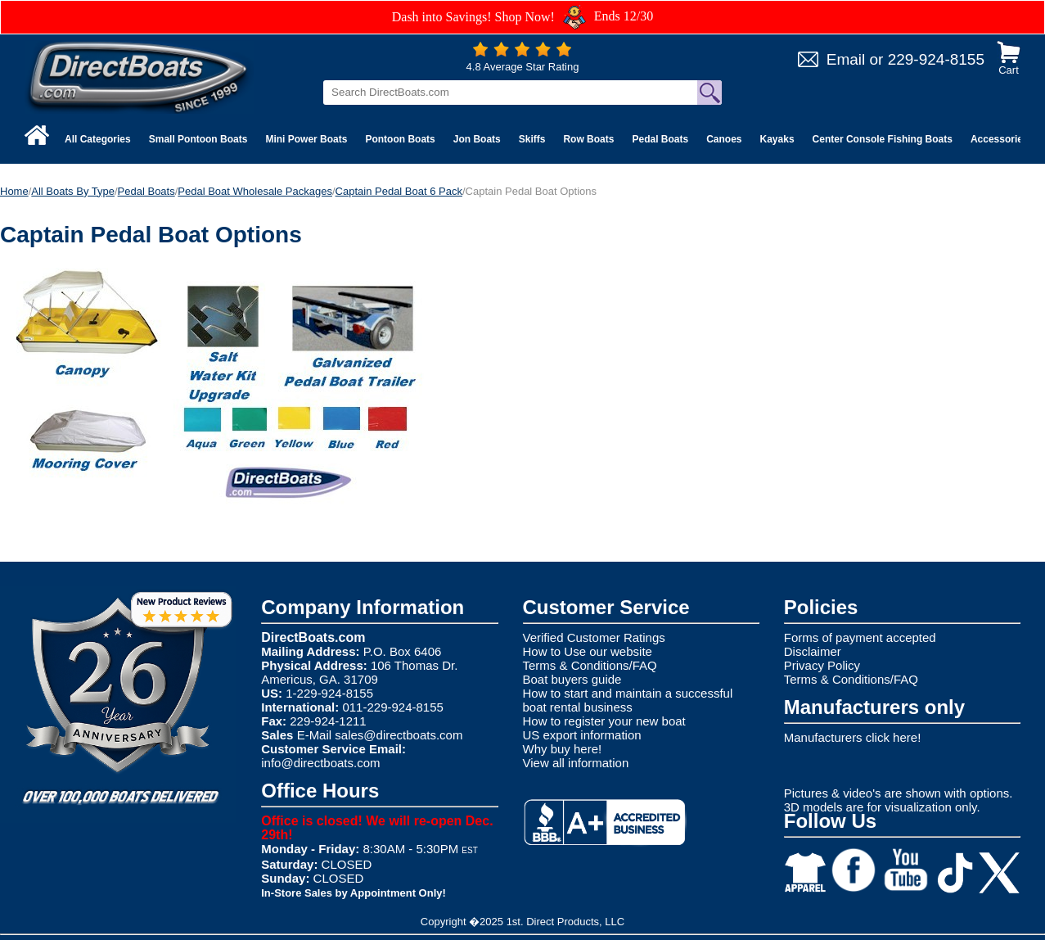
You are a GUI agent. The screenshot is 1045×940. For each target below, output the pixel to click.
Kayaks (777, 139)
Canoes (723, 139)
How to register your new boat (604, 721)
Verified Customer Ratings (594, 637)
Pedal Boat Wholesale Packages (255, 191)
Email (846, 59)
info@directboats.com (320, 763)
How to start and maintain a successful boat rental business (628, 700)
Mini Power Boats (306, 139)
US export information (582, 735)
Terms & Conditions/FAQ (590, 665)
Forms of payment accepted (860, 637)
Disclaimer (812, 651)
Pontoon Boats (400, 139)
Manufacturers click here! (852, 737)
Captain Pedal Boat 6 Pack (399, 191)
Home (14, 191)
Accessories (1000, 139)
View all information (576, 763)
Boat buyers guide (572, 679)
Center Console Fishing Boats (883, 139)
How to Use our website (587, 651)
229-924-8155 (936, 59)
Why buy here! (562, 749)
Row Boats (588, 139)
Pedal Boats (660, 139)
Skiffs (532, 139)
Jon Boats (477, 139)
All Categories (98, 139)
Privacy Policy (822, 665)
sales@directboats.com (398, 735)
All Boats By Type (73, 191)
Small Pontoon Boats (198, 139)
